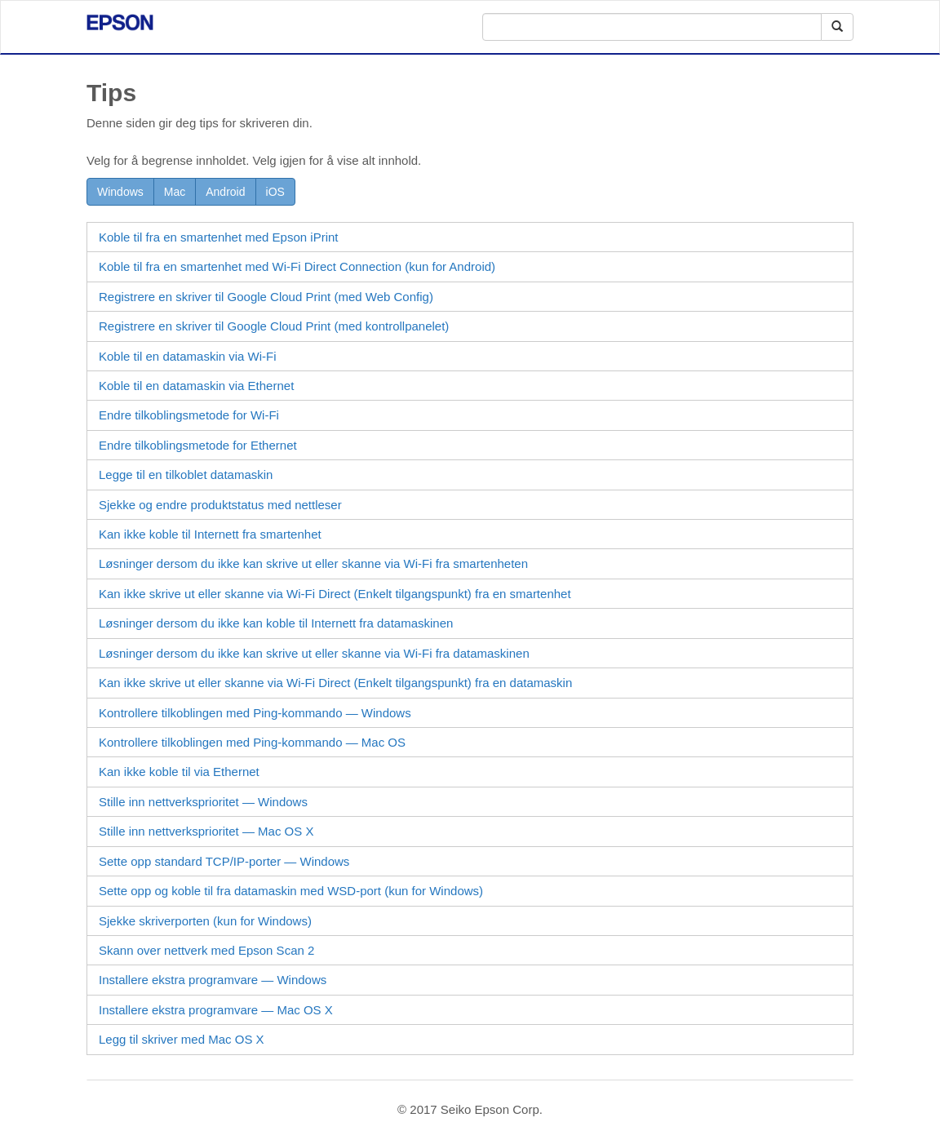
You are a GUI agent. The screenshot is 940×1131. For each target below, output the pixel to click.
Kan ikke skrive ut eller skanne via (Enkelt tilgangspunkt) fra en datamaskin (335, 683)
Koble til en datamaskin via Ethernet (196, 386)
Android (225, 191)
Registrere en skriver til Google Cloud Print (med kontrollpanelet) (274, 326)
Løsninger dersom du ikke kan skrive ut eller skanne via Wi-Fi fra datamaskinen (314, 653)
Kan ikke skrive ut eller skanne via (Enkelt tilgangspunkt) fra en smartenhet (335, 594)
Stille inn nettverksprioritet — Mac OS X (206, 831)
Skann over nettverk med (206, 950)
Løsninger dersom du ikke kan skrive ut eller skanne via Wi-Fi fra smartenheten (313, 563)
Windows (120, 191)
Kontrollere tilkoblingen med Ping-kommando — (255, 713)
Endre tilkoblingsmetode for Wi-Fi (189, 415)
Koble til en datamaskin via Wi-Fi (188, 356)
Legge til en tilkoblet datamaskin (186, 474)
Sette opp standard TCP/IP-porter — (224, 861)
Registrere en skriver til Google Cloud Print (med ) (266, 297)
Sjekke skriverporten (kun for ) (205, 921)
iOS (275, 191)
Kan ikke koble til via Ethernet (179, 771)
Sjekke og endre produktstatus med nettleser (220, 505)
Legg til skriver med (181, 1039)
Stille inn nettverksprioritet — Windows (203, 802)
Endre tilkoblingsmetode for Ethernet (198, 445)
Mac (174, 191)
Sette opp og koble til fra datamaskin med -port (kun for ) (291, 891)
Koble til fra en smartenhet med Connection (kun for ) (297, 266)
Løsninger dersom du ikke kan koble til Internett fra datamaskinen (276, 623)
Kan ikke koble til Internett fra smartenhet (210, 534)
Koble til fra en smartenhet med (218, 237)
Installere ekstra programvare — (212, 980)
